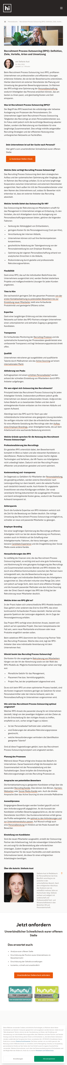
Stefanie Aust (24, 61)
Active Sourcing (43, 360)
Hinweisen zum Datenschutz (45, 1050)
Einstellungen (18, 1059)
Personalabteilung (54, 476)
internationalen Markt (13, 364)
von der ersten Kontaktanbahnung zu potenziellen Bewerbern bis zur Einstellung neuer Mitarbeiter (33, 299)
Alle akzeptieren (49, 1059)
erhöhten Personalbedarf (39, 375)
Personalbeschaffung (47, 88)
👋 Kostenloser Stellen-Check (20, 159)
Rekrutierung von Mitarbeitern (46, 658)
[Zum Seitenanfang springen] (62, 873)
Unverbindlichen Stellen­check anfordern (33, 975)
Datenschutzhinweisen (23, 1041)
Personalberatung (16, 824)
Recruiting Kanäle (22, 788)
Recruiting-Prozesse (43, 337)
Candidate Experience (21, 543)
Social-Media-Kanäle (28, 791)
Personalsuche (13, 22)
